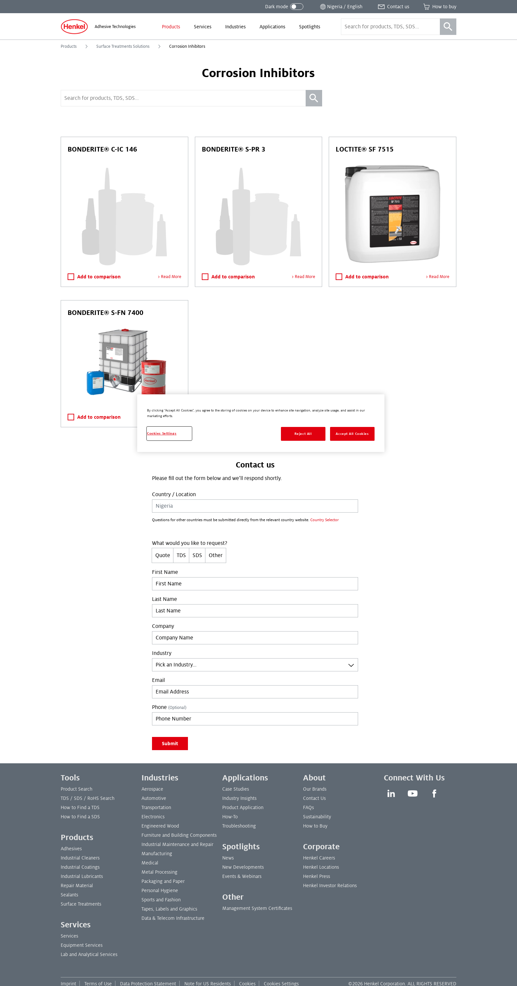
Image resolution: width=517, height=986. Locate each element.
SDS (197, 555)
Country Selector (324, 520)
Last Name (164, 599)
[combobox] (255, 664)
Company (163, 626)
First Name (165, 572)
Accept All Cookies (352, 434)
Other (216, 555)
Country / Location (174, 494)
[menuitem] (171, 27)
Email (158, 680)
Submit (170, 743)
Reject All (303, 434)
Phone (169, 707)
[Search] (448, 26)
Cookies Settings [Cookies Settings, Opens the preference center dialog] (161, 433)
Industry (161, 653)
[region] (260, 423)
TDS (181, 555)
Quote (162, 555)
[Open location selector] (340, 6)
